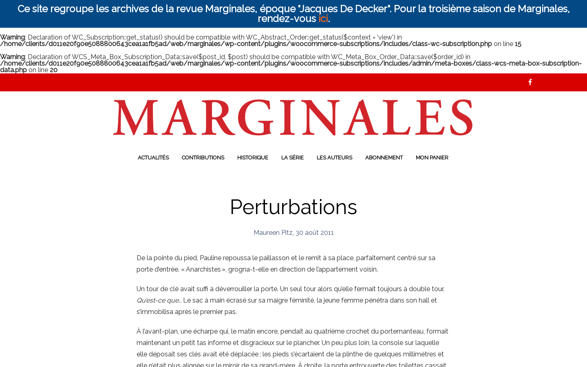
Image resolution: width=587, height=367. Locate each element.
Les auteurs (334, 158)
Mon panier (432, 158)
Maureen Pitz (273, 233)
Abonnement (384, 158)
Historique (252, 158)
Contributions (203, 158)
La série (292, 158)
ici (323, 18)
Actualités (153, 158)
